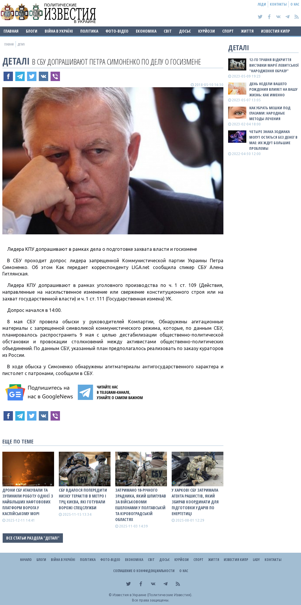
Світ (168, 31)
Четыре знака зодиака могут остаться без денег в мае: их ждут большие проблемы (273, 140)
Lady (256, 559)
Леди (262, 4)
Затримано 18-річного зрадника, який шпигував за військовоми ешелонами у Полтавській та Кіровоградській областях (140, 504)
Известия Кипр (275, 31)
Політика (89, 31)
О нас (294, 4)
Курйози (206, 31)
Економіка (146, 31)
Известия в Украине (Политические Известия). (152, 595)
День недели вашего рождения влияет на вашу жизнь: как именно (273, 89)
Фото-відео (117, 31)
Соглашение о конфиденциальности (144, 570)
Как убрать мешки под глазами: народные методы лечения (269, 113)
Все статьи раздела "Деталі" (32, 538)
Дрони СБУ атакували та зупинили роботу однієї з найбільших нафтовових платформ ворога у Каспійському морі (27, 501)
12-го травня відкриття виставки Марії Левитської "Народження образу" (274, 65)
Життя (247, 31)
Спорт (228, 31)
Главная (11, 31)
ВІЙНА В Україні (59, 31)
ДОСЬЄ (185, 31)
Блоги (31, 31)
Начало (26, 559)
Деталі (16, 61)
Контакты (278, 4)
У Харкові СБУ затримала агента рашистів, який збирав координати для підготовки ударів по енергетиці (195, 501)
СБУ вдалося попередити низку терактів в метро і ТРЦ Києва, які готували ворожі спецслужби (83, 498)
